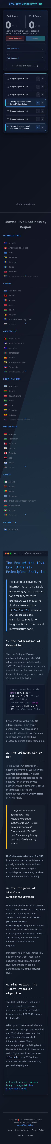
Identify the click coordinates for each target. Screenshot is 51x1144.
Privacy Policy (38, 1130)
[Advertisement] (25, 164)
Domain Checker (22, 1130)
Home (9, 1130)
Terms (21, 1135)
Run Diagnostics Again (19, 1087)
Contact (29, 1135)
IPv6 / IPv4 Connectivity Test (25, 3)
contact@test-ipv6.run (25, 1125)
